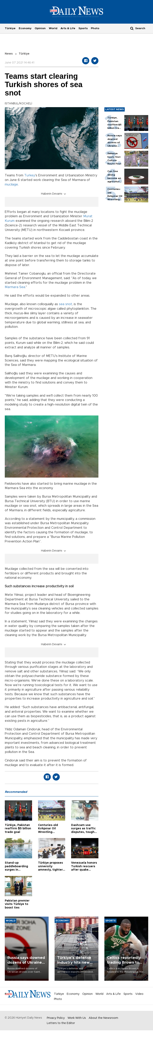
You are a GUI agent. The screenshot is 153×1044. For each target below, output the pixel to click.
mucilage (11, 184)
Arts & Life (68, 28)
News (9, 53)
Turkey (29, 175)
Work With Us (77, 1018)
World (53, 28)
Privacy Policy (56, 1018)
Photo (95, 28)
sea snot (65, 304)
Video (139, 994)
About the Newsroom (103, 1018)
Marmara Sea (15, 287)
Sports (83, 28)
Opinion (40, 28)
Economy (25, 28)
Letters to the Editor (61, 1023)
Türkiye (10, 28)
